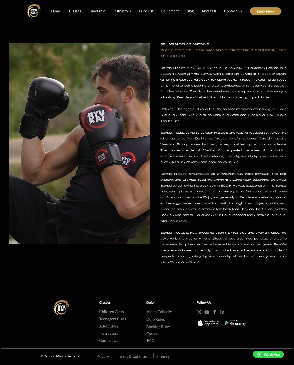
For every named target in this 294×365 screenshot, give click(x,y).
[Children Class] (111, 311)
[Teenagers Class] (112, 319)
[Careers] (153, 333)
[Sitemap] (163, 356)
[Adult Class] (109, 326)
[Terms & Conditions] (134, 356)
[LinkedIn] (222, 312)
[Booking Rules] (158, 326)
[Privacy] (103, 356)
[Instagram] (199, 312)
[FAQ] (150, 340)
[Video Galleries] (159, 311)
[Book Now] (265, 11)
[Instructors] (108, 333)
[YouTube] (207, 312)
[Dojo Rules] (155, 319)
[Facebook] (214, 312)
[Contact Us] (108, 340)
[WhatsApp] (268, 354)
